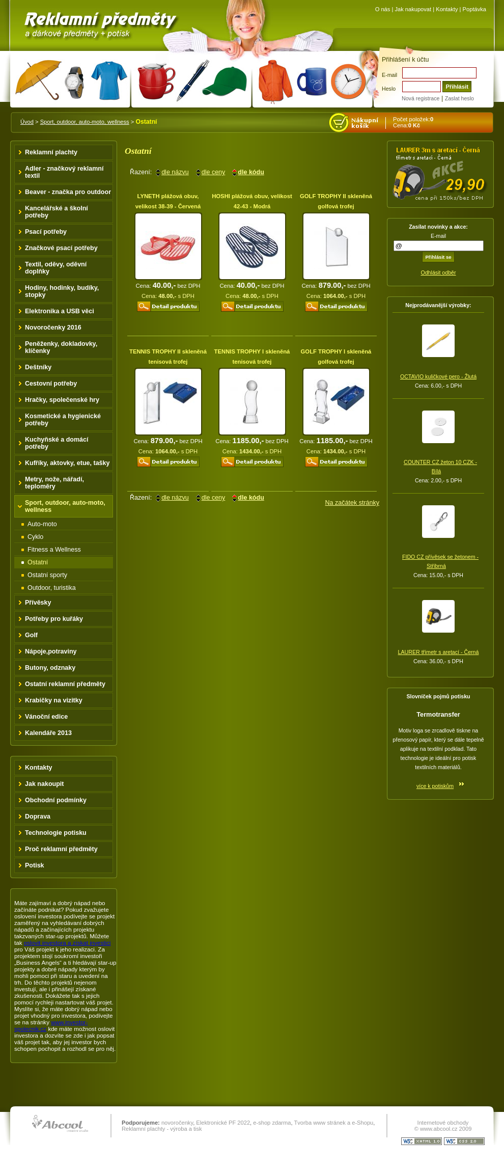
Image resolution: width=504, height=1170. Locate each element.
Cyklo (35, 536)
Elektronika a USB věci (59, 311)
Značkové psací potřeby (61, 248)
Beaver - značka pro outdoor (68, 192)
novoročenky (177, 1123)
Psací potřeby (46, 231)
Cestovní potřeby (51, 383)
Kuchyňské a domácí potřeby (57, 443)
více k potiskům (435, 786)
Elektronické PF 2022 (223, 1123)
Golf (31, 635)
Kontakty (447, 9)
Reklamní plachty (51, 152)
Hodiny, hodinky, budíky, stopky (62, 291)
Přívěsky (38, 602)
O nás (382, 9)
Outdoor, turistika (51, 587)
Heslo (389, 89)
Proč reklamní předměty (61, 849)
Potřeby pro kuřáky (54, 618)
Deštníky (38, 367)
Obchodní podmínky (56, 800)
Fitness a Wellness (54, 549)
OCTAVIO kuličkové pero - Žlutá (438, 376)
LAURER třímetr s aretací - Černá (438, 652)
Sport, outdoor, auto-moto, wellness (84, 122)
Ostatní (37, 562)
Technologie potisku (56, 832)
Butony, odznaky (50, 667)
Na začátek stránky (352, 502)
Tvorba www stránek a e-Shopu (333, 1123)
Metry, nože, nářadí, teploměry (54, 483)
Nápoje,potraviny (51, 651)
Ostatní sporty (47, 575)
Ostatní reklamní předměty (65, 684)
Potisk (34, 865)
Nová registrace (420, 98)
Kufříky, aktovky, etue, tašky (67, 463)
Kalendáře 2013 (48, 733)
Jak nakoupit (44, 783)
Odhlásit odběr (438, 272)
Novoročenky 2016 (53, 327)
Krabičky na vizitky (53, 700)
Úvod (27, 122)
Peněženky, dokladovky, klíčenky (61, 347)
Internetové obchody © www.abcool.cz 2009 (443, 1126)
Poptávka (474, 9)
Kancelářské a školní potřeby (56, 212)
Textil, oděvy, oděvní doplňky (56, 268)
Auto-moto (42, 524)
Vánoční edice (46, 716)
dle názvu (175, 172)
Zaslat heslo (459, 98)
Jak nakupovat (413, 9)
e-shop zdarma (272, 1123)
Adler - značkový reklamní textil (64, 172)
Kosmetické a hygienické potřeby (63, 420)
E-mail (389, 75)
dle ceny (214, 172)
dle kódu (251, 172)
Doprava (37, 816)
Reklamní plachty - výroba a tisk (162, 1129)
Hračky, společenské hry (62, 399)
